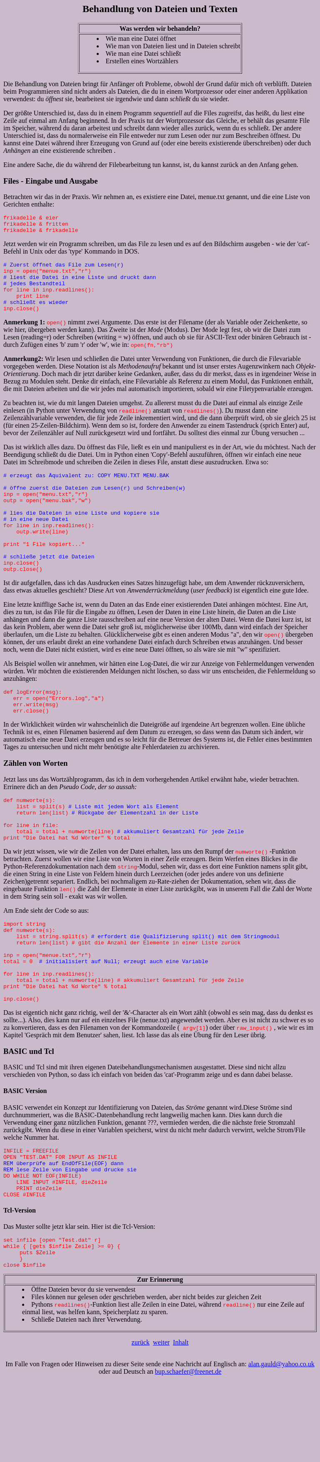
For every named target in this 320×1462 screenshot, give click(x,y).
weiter (161, 1422)
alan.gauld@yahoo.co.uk (281, 1443)
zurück (141, 1422)
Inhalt (180, 1422)
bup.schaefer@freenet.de (188, 1451)
